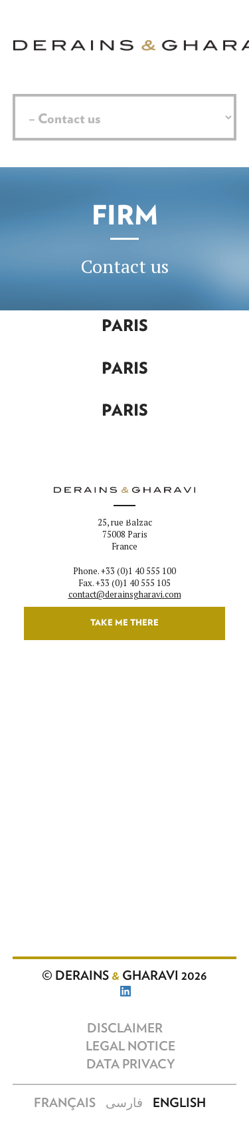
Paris (125, 326)
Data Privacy (130, 1064)
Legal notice (130, 1046)
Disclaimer (125, 1028)
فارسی (124, 1103)
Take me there (124, 623)
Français (65, 1103)
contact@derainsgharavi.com (124, 594)
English (179, 1103)
